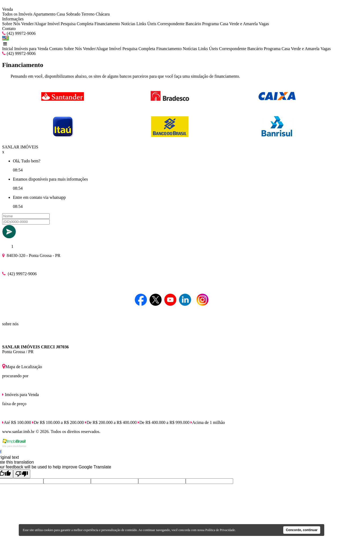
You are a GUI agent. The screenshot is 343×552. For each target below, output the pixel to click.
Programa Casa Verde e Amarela (230, 23)
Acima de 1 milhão (208, 422)
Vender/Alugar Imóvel (40, 23)
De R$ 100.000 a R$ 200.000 (58, 422)
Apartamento (44, 14)
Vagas (264, 23)
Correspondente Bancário (179, 23)
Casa (61, 14)
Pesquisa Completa (77, 23)
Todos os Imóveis (17, 14)
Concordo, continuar (302, 530)
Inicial (7, 48)
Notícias (128, 23)
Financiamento (107, 23)
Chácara (103, 14)
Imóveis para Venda (31, 48)
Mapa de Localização (22, 366)
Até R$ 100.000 (16, 422)
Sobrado (73, 14)
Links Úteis (146, 23)
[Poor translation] (21, 473)
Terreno (88, 14)
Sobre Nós (11, 23)
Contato (9, 28)
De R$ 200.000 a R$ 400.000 (111, 422)
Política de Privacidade (220, 530)
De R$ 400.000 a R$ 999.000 (163, 422)
